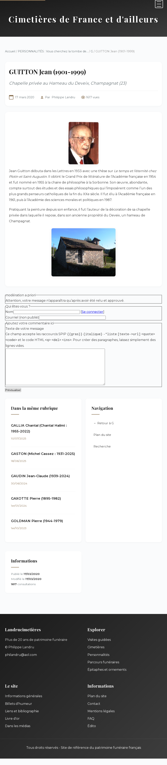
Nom (9, 312)
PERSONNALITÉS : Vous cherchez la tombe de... (53, 51)
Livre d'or (12, 725)
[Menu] (159, 4)
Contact (94, 710)
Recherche (102, 454)
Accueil (10, 51)
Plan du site (102, 442)
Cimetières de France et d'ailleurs (83, 18)
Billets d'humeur (18, 710)
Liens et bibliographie (22, 717)
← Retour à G (104, 431)
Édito (92, 732)
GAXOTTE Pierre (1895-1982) (36, 505)
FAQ (91, 725)
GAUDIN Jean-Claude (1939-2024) (40, 483)
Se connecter (92, 312)
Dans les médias (17, 732)
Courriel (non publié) (22, 317)
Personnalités (98, 661)
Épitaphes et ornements (107, 676)
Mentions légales (101, 717)
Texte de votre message (24, 329)
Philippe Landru (63, 97)
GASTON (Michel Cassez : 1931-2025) (43, 461)
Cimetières (96, 653)
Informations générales (23, 702)
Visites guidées (99, 646)
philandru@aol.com (21, 661)
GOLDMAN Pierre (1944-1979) (37, 528)
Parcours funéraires (103, 669)
